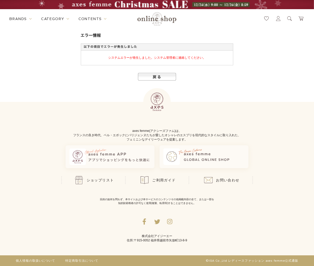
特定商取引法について (81, 260)
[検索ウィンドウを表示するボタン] (289, 18)
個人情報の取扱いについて (35, 260)
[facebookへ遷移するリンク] (144, 221)
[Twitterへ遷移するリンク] (157, 221)
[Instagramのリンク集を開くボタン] (170, 221)
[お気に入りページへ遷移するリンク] (266, 18)
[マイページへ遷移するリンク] (278, 18)
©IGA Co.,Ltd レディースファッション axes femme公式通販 (252, 260)
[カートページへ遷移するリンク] (301, 18)
